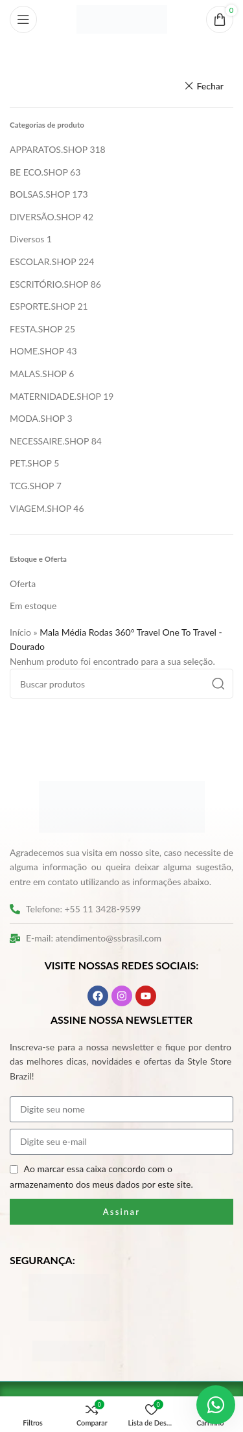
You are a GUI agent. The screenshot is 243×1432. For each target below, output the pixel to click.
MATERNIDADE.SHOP (55, 396)
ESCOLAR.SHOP (43, 261)
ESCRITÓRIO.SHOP (49, 284)
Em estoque (33, 605)
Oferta (23, 583)
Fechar (210, 85)
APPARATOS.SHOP (48, 149)
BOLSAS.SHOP (40, 194)
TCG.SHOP (32, 485)
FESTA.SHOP (36, 328)
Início (20, 632)
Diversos (27, 238)
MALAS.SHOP (38, 373)
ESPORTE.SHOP (42, 306)
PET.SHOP (31, 462)
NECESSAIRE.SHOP (49, 440)
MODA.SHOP (37, 418)
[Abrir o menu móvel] (23, 19)
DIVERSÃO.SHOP (45, 216)
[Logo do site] (121, 18)
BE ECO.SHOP (38, 172)
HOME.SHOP (37, 350)
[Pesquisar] (121, 684)
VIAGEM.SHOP (40, 508)
